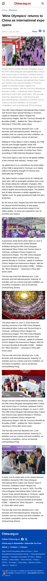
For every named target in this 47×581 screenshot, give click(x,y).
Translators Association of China (22, 557)
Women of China (34, 562)
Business (13, 10)
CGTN (4, 562)
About (4, 547)
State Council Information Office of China (16, 551)
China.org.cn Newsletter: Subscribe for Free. (22, 543)
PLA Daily (12, 562)
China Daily (22, 562)
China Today (13, 560)
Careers (23, 547)
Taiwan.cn (13, 565)
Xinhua (35, 560)
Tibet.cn (5, 565)
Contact (13, 547)
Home (4, 10)
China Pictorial (26, 560)
